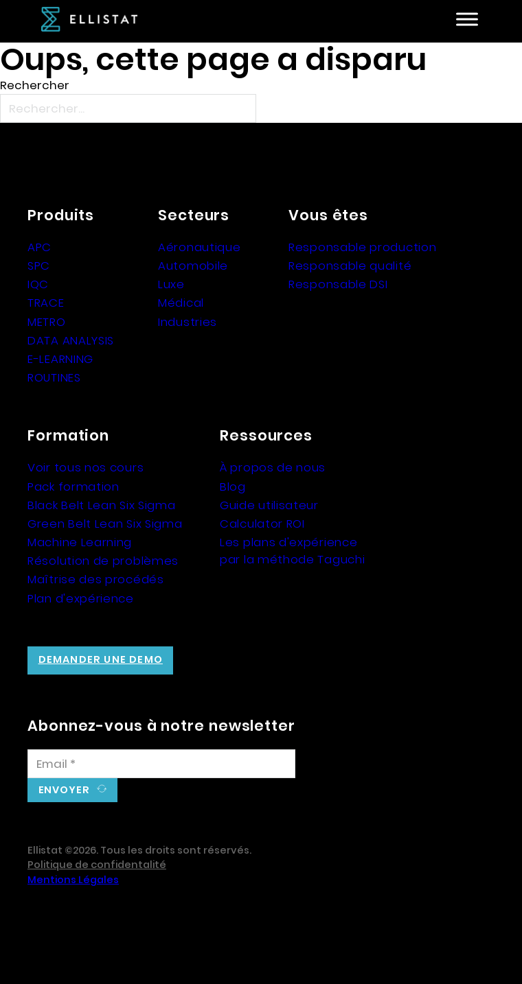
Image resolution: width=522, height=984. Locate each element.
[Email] (161, 763)
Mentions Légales (73, 880)
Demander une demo (100, 659)
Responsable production (362, 247)
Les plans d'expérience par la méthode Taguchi (292, 550)
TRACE (46, 302)
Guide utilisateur (269, 505)
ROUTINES (54, 377)
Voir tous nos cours (85, 467)
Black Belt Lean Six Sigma (101, 505)
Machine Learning (79, 542)
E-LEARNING (60, 359)
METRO (46, 322)
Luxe (171, 284)
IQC (38, 284)
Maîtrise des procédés (95, 579)
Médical (181, 302)
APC (39, 247)
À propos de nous (273, 467)
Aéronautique (199, 247)
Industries (187, 322)
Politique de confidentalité (96, 864)
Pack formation (73, 486)
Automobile (193, 265)
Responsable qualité (349, 265)
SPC (38, 265)
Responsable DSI (338, 284)
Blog (233, 486)
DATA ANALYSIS (70, 340)
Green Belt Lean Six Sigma (105, 523)
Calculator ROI (262, 523)
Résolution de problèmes (103, 560)
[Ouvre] (467, 19)
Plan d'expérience (80, 598)
